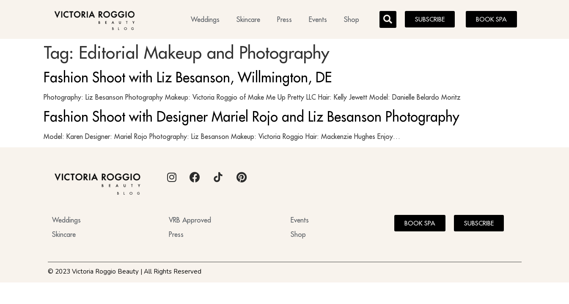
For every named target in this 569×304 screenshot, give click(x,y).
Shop (351, 19)
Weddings (205, 19)
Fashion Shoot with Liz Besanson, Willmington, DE (188, 77)
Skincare (248, 19)
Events (318, 19)
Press (284, 19)
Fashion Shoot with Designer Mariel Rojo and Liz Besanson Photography (251, 116)
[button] (387, 19)
